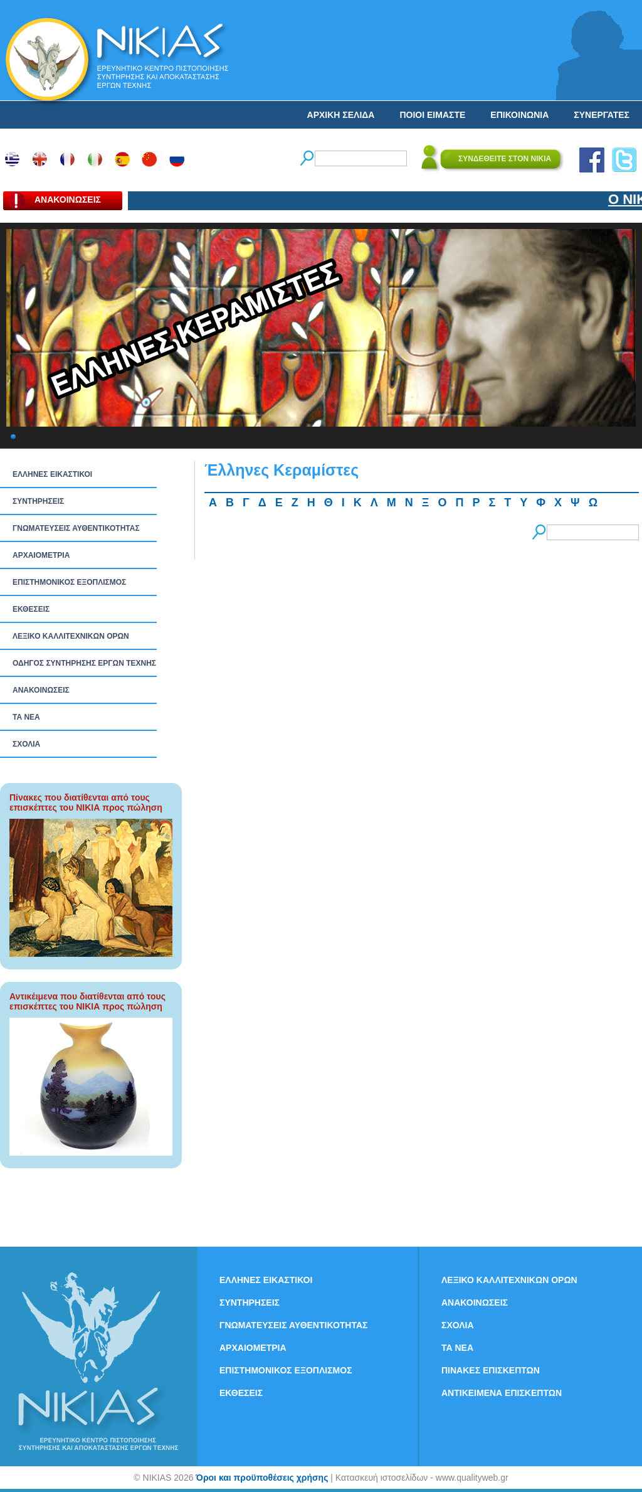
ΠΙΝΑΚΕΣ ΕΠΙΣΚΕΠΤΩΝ (490, 1370)
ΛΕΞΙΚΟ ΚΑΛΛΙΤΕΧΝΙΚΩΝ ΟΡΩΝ (71, 636)
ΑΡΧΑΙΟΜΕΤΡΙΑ (41, 555)
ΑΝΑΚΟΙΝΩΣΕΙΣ (41, 690)
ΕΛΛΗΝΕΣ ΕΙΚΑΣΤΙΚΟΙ (52, 474)
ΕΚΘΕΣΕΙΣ (31, 609)
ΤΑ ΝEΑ (26, 717)
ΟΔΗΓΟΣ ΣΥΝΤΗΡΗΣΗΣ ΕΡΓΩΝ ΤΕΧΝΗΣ (84, 663)
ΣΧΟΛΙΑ (26, 744)
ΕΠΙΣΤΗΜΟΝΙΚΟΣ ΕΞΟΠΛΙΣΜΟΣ (69, 582)
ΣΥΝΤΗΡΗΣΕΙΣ (38, 501)
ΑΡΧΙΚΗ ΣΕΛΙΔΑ (341, 115)
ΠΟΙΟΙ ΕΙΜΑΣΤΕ (432, 115)
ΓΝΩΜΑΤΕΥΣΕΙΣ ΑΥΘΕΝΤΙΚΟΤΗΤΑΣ (76, 528)
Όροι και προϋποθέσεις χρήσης (262, 1478)
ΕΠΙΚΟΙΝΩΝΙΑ (519, 115)
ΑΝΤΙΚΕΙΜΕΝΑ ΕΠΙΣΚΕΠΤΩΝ (501, 1393)
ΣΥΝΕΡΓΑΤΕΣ (601, 115)
